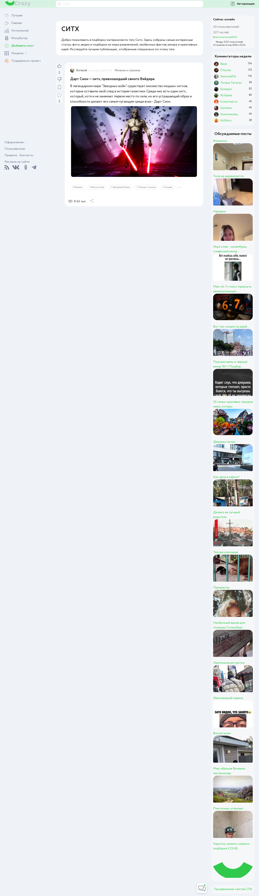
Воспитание (222, 733)
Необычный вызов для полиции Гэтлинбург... (229, 625)
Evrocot (81, 70)
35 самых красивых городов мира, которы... (233, 404)
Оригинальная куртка (228, 662)
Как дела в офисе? (226, 477)
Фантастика (97, 187)
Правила (10, 155)
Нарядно (219, 211)
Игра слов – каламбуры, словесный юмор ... (230, 249)
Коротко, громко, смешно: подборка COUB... (231, 846)
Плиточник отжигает (228, 808)
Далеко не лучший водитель (226, 514)
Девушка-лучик (224, 441)
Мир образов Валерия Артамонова (229, 771)
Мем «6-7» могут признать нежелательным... (232, 289)
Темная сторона (147, 187)
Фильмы (78, 187)
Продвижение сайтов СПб (233, 889)
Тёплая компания (225, 552)
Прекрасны (221, 587)
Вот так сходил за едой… (231, 326)
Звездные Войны (121, 187)
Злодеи (168, 187)
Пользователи (14, 148)
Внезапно (220, 141)
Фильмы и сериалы (127, 70)
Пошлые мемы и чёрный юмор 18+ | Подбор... (230, 364)
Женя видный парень (228, 698)
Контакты (26, 155)
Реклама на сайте (17, 161)
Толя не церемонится (228, 176)
